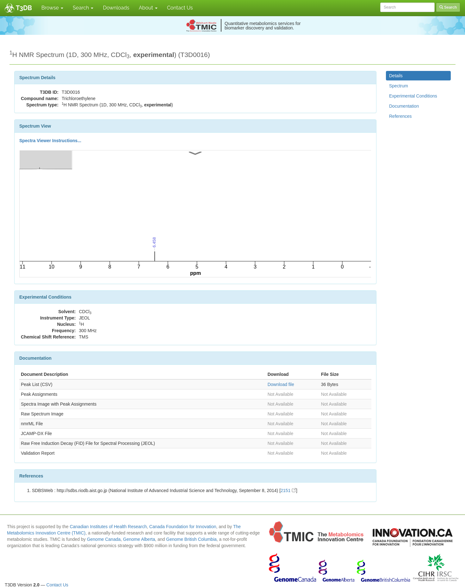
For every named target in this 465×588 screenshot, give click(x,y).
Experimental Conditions (413, 95)
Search (83, 8)
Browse (52, 8)
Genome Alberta (139, 539)
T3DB (24, 8)
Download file (281, 384)
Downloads (116, 8)
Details (396, 75)
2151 (288, 490)
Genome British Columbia (191, 539)
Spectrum (398, 85)
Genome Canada (104, 539)
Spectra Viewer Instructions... (50, 140)
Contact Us (180, 8)
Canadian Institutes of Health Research (108, 526)
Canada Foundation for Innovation (182, 526)
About (148, 8)
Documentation (404, 106)
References (400, 116)
